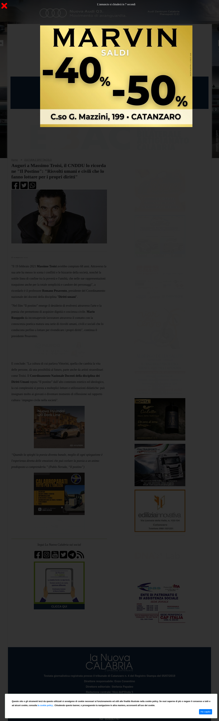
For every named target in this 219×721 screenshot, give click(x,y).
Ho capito (206, 711)
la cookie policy (45, 705)
